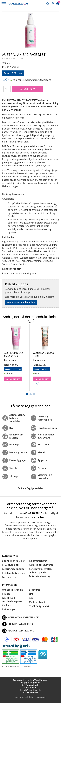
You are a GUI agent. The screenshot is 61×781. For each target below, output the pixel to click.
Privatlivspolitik (10, 564)
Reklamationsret (38, 560)
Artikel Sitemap (10, 666)
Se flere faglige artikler (30, 488)
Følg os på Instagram (18, 631)
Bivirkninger (8, 609)
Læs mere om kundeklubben (21, 302)
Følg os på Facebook (17, 624)
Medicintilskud (37, 602)
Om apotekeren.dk (12, 589)
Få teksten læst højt (40, 576)
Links (32, 593)
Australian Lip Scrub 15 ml (43, 354)
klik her (39, 517)
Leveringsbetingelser (13, 568)
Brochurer (34, 589)
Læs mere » (10, 360)
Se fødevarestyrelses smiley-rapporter (40, 570)
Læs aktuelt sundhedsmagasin (12, 599)
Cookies (6, 605)
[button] (3, 3)
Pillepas (6, 593)
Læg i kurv (27, 88)
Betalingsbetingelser (13, 573)
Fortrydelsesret (10, 577)
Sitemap (26, 666)
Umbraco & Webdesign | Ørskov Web (30, 697)
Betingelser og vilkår (13, 560)
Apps (32, 597)
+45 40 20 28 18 (32, 513)
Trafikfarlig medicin (39, 606)
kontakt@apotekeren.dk (20, 617)
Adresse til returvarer (41, 564)
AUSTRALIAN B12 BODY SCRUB (13, 354)
